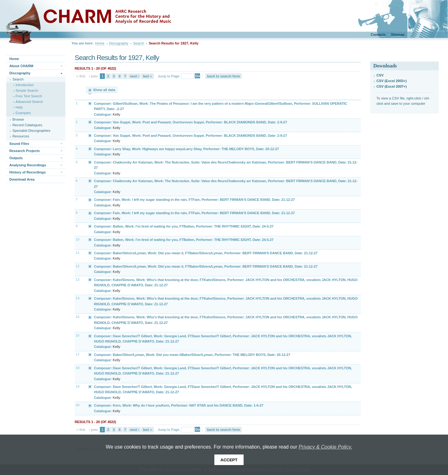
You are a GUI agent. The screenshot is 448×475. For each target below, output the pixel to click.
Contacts (378, 34)
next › (134, 76)
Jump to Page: (169, 76)
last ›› (147, 76)
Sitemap (397, 34)
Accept (229, 460)
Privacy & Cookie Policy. (325, 447)
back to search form (223, 76)
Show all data (104, 90)
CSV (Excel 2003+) (391, 81)
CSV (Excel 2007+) (391, 86)
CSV (380, 75)
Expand (90, 103)
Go (197, 76)
